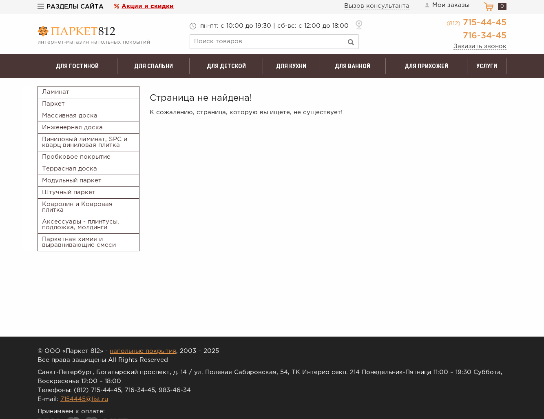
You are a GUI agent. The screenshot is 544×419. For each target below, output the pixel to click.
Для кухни (291, 66)
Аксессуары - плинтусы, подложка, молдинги (80, 224)
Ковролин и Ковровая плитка (77, 207)
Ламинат (55, 92)
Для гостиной (77, 66)
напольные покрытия (143, 351)
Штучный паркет (68, 192)
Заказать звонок (479, 46)
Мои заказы (446, 5)
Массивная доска (69, 115)
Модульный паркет (72, 180)
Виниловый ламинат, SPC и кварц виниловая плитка (84, 142)
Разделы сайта (71, 6)
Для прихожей (426, 66)
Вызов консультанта (376, 6)
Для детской (226, 66)
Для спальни (153, 66)
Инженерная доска (72, 127)
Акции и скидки (148, 6)
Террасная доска (69, 168)
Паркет (53, 103)
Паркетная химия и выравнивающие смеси (79, 242)
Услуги (486, 66)
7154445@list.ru (84, 399)
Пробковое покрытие (76, 157)
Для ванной (352, 66)
